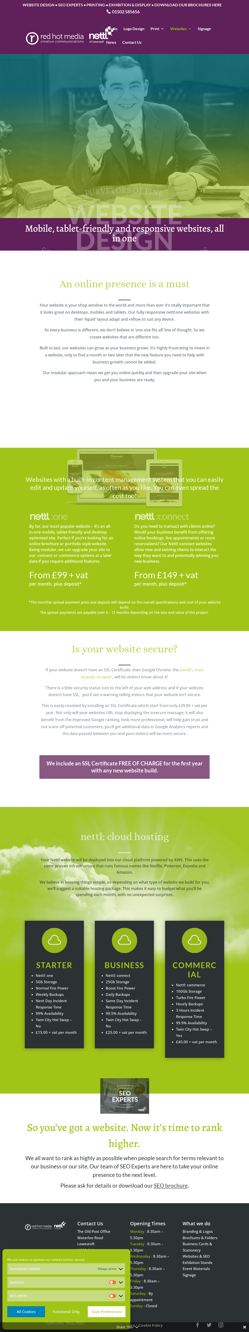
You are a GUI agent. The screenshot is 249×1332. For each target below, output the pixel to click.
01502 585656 (126, 12)
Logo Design (134, 29)
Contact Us (132, 42)
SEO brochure (171, 1185)
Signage (204, 29)
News (111, 42)
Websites (178, 29)
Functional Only (66, 1311)
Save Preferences (107, 1311)
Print (155, 29)
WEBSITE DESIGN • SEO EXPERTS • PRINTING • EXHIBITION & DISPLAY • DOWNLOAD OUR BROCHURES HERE (122, 5)
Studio (111, 29)
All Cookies (26, 1311)
